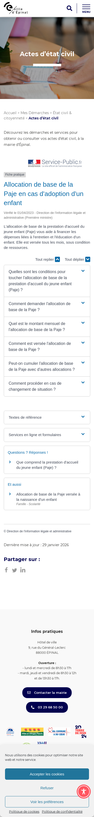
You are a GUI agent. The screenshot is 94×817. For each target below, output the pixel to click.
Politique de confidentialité (62, 811)
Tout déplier (77, 259)
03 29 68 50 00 (47, 707)
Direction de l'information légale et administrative (39, 531)
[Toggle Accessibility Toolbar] (83, 791)
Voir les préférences (47, 802)
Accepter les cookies (47, 774)
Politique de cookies (24, 811)
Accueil (10, 113)
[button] (47, 281)
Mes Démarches (35, 113)
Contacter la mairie (47, 693)
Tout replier (47, 259)
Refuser (47, 788)
